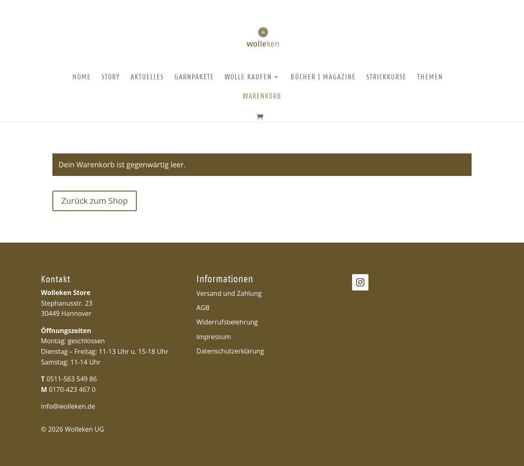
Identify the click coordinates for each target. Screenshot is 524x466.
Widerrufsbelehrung (227, 321)
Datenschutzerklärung (230, 351)
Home (81, 77)
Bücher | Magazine (323, 77)
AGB (203, 307)
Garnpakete (194, 77)
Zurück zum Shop (94, 200)
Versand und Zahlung (229, 293)
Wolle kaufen (248, 77)
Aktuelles (147, 77)
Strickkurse (386, 77)
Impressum (213, 336)
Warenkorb (262, 96)
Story (111, 77)
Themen (430, 77)
